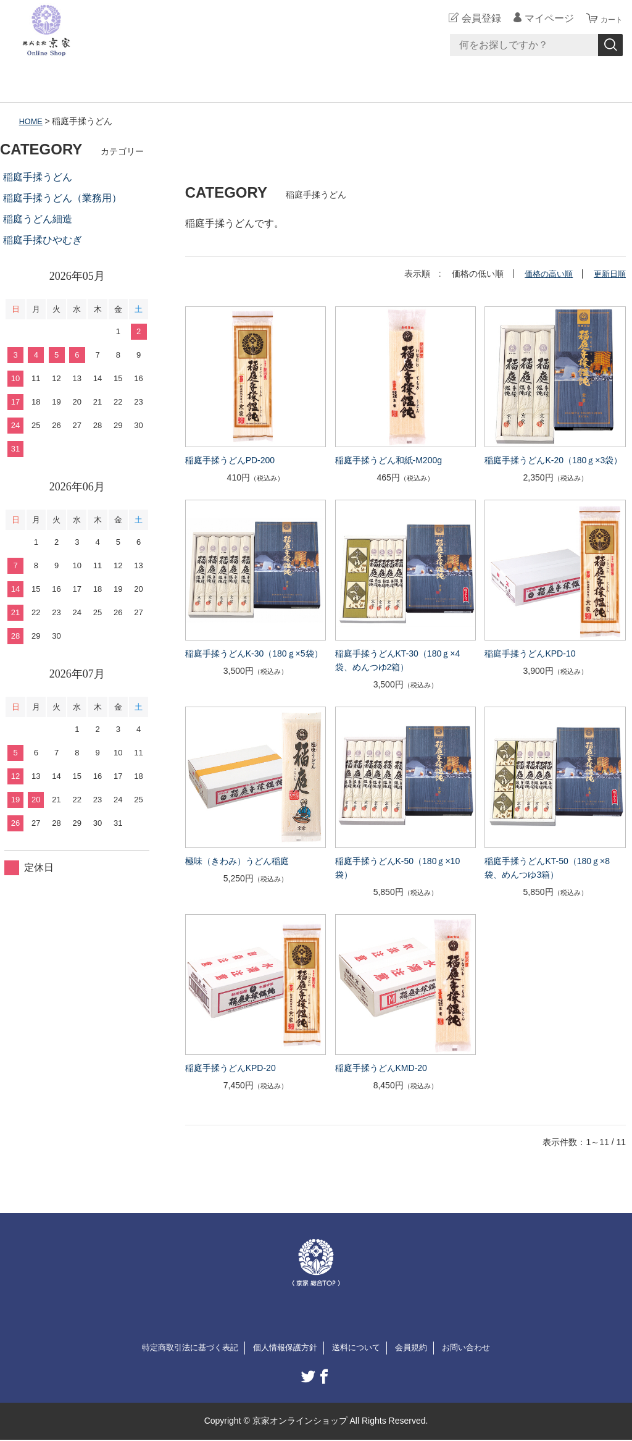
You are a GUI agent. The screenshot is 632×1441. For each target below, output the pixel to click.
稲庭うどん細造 (37, 219)
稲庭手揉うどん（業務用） (62, 198)
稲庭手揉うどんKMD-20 (381, 1067)
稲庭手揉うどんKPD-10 (529, 653)
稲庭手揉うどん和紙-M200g (388, 459)
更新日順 (608, 274)
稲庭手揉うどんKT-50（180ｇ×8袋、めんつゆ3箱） (547, 867)
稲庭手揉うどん (37, 177)
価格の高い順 (544, 274)
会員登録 (474, 18)
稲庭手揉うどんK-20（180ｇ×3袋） (553, 459)
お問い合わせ (475, 1348)
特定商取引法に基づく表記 (183, 1348)
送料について (359, 1348)
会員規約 (417, 1348)
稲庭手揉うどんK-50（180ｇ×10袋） (397, 867)
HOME (32, 121)
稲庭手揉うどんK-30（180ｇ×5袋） (254, 653)
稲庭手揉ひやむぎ (42, 240)
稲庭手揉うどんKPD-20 (230, 1067)
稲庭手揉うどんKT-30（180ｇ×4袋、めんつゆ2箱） (397, 660)
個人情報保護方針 (283, 1348)
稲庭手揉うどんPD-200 (230, 459)
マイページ (542, 18)
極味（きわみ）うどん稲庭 (237, 860)
